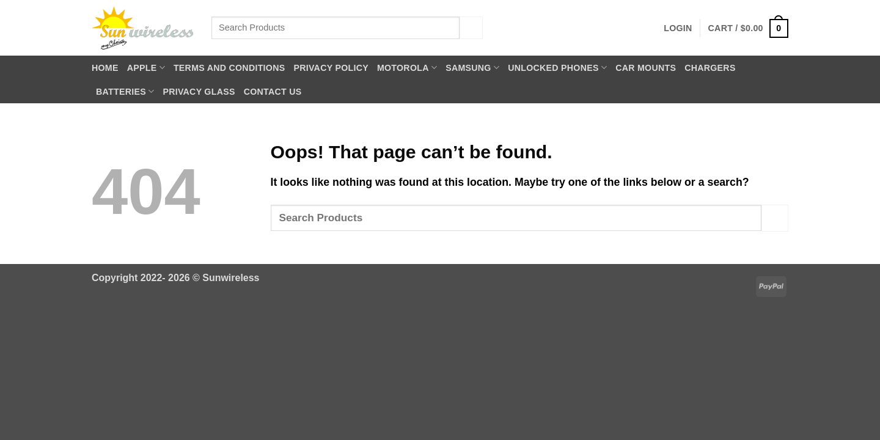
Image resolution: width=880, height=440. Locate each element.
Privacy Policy (331, 68)
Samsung (472, 67)
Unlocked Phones (557, 67)
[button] (678, 28)
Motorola (407, 67)
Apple (146, 67)
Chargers (709, 68)
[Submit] (471, 27)
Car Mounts (645, 68)
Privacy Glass (199, 92)
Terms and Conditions (229, 68)
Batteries (125, 91)
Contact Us (273, 92)
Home (105, 68)
